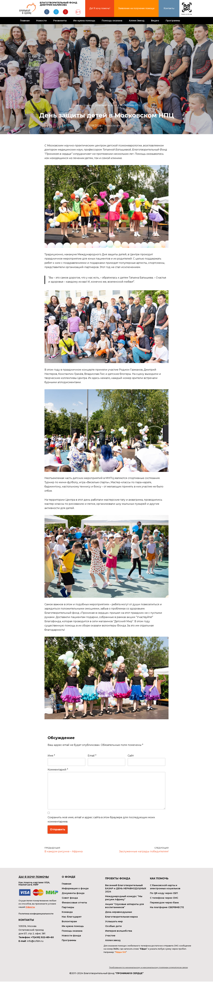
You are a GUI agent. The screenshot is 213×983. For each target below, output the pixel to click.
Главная (25, 20)
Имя (51, 756)
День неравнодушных (118, 913)
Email (92, 756)
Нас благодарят (72, 918)
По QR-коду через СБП (164, 894)
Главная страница (83, 105)
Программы (173, 20)
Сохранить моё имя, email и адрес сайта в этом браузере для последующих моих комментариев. (101, 821)
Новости (41, 20)
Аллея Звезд (136, 20)
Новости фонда (115, 125)
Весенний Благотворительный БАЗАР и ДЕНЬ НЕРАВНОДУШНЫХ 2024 (125, 889)
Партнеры (68, 908)
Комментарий (58, 770)
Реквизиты (60, 20)
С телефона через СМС (164, 899)
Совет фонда (70, 899)
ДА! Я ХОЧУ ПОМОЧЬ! (34, 878)
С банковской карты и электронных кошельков (165, 888)
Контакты (169, 8)
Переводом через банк (164, 904)
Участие (110, 937)
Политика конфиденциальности (36, 915)
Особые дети (113, 927)
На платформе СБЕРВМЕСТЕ (167, 908)
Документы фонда (73, 894)
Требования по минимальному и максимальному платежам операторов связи (148, 969)
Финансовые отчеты (74, 904)
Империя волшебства (118, 932)
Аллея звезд (113, 941)
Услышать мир (114, 922)
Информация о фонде (75, 889)
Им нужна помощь (84, 20)
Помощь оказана (112, 20)
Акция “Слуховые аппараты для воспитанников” (124, 907)
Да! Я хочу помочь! (99, 8)
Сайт (131, 756)
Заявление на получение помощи (136, 8)
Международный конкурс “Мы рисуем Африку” (123, 899)
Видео (155, 20)
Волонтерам (69, 922)
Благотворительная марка (121, 918)
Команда (67, 913)
